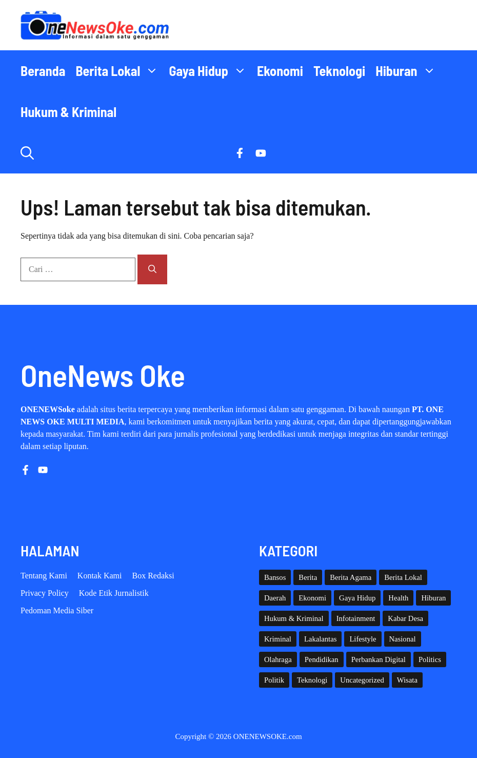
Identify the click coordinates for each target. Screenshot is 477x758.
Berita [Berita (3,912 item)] (308, 577)
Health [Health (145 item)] (398, 598)
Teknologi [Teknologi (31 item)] (312, 680)
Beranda (43, 71)
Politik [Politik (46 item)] (274, 680)
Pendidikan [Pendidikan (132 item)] (322, 659)
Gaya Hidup (210, 70)
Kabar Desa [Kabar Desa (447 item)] (405, 618)
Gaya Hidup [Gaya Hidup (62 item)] (357, 598)
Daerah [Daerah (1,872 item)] (275, 598)
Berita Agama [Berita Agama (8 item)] (350, 577)
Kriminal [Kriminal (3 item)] (277, 639)
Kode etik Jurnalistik (114, 593)
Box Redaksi (153, 575)
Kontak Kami (99, 575)
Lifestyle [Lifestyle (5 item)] (362, 639)
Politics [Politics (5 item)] (430, 659)
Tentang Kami (44, 575)
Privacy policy (45, 593)
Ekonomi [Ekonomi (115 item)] (312, 598)
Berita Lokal (119, 70)
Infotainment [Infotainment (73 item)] (355, 618)
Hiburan (408, 70)
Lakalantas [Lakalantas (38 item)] (320, 639)
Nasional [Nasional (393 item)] (402, 639)
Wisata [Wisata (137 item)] (407, 680)
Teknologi (339, 71)
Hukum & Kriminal (68, 112)
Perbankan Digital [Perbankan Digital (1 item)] (378, 659)
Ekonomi (280, 71)
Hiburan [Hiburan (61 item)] (433, 598)
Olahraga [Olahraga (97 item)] (278, 659)
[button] (27, 152)
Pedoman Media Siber (57, 610)
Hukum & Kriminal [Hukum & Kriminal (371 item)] (294, 618)
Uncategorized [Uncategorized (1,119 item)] (362, 680)
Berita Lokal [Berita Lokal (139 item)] (403, 577)
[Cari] (152, 269)
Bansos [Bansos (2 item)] (275, 577)
